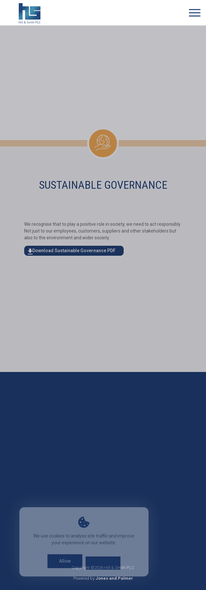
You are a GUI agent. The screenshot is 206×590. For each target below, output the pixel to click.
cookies (57, 535)
